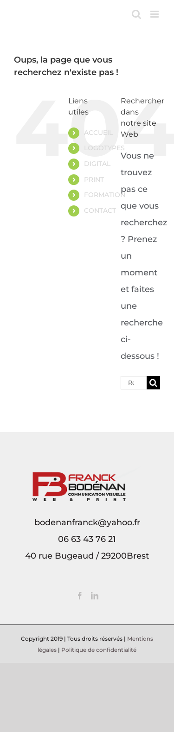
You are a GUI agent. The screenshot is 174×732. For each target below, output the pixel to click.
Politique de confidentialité (98, 649)
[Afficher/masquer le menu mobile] (155, 14)
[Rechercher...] (134, 382)
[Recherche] (153, 382)
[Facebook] (80, 595)
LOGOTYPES (104, 148)
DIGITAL (97, 163)
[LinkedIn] (94, 595)
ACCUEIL (98, 132)
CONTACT (100, 210)
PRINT (94, 179)
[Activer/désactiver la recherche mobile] (136, 14)
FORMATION (104, 195)
